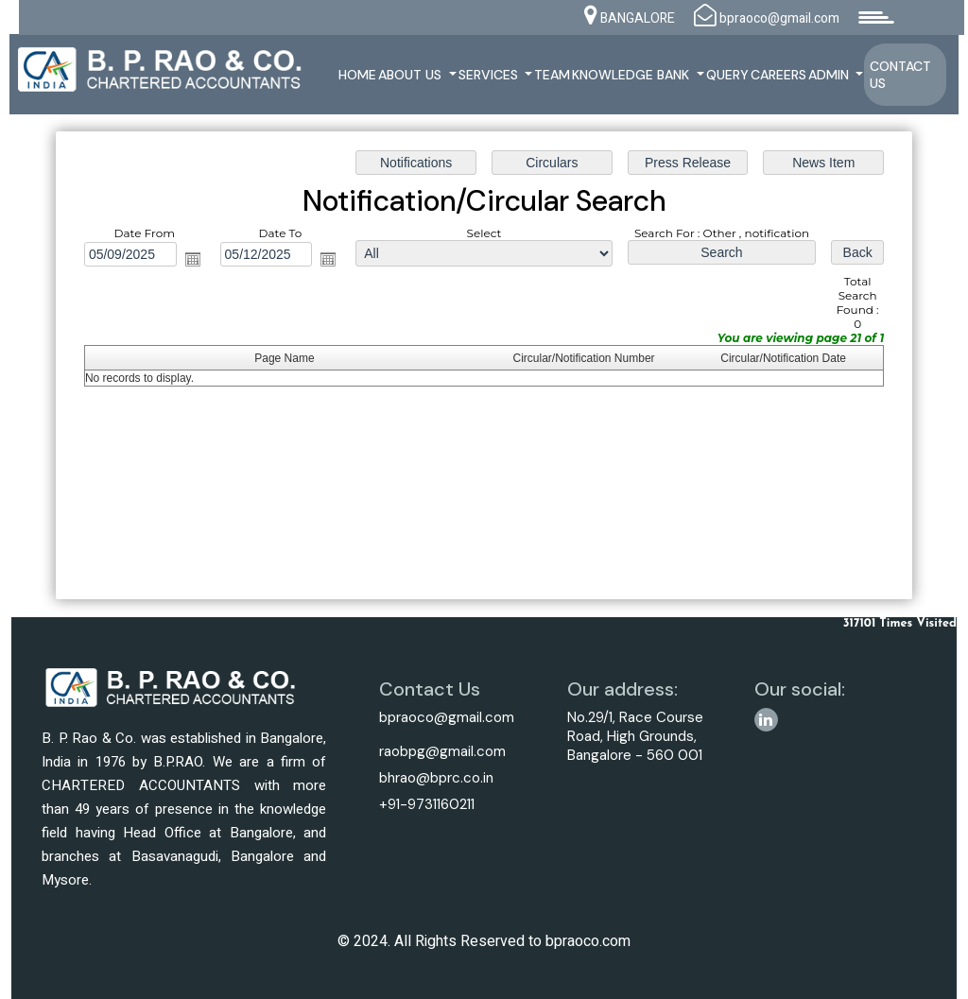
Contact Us (900, 75)
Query (727, 74)
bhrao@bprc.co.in (436, 777)
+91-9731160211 (427, 804)
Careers (778, 74)
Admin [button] (830, 74)
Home (357, 74)
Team (552, 74)
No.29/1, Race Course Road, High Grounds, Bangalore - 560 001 (635, 736)
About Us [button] (411, 74)
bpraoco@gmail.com (446, 717)
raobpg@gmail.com (442, 751)
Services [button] (490, 74)
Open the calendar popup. (194, 260)
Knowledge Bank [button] (632, 74)
